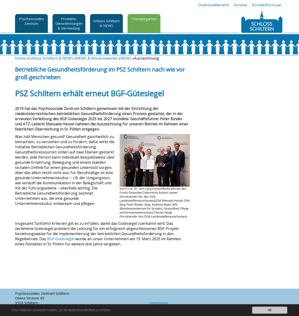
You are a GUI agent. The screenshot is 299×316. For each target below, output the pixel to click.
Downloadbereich (213, 4)
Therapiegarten (144, 18)
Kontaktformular (267, 4)
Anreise (240, 4)
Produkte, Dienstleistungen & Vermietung (69, 23)
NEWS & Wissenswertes (97, 58)
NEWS (126, 58)
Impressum (159, 302)
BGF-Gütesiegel (60, 238)
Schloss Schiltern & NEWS (106, 23)
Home (20, 58)
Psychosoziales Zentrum (31, 21)
